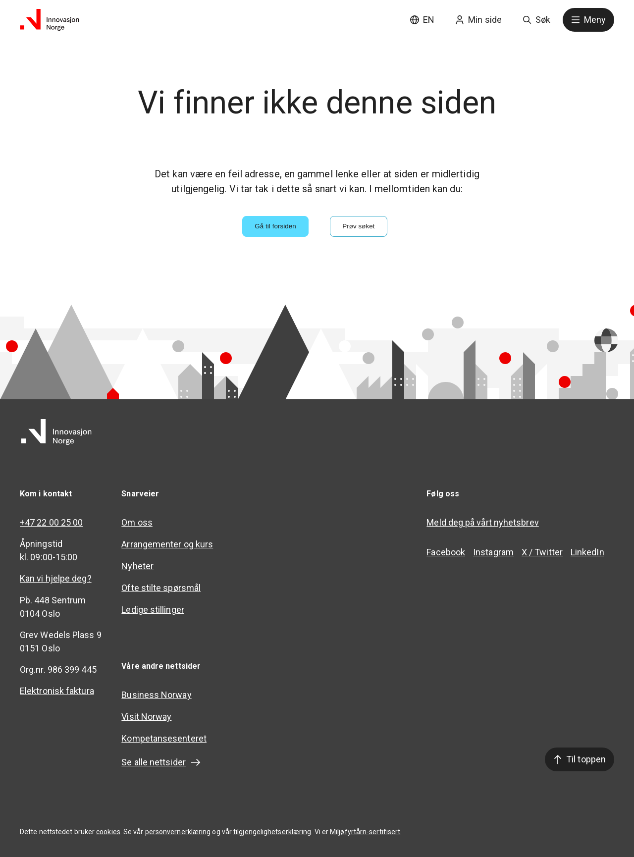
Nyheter (137, 566)
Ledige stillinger (152, 609)
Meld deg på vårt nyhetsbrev (482, 522)
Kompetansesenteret (164, 738)
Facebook (445, 552)
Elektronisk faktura (57, 691)
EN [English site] (422, 19)
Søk (536, 19)
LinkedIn (587, 552)
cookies (108, 832)
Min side (478, 19)
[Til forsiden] (49, 20)
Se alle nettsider (161, 762)
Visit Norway (146, 716)
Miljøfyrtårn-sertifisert (365, 832)
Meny (588, 19)
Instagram (493, 552)
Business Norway (156, 695)
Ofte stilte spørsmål (161, 588)
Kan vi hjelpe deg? (56, 578)
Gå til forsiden (275, 226)
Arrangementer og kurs (167, 544)
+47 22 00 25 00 (51, 522)
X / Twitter (542, 552)
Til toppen (579, 759)
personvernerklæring (178, 832)
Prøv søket (358, 226)
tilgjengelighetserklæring (272, 832)
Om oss (137, 522)
